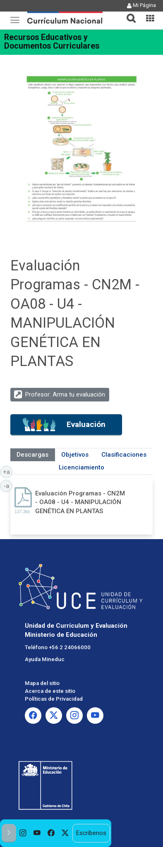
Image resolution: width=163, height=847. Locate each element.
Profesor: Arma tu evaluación (65, 394)
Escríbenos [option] (91, 833)
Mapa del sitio (42, 683)
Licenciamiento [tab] (81, 467)
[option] (23, 833)
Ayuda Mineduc (45, 659)
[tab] (127, 13)
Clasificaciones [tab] (123, 454)
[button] (127, 13)
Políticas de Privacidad (54, 699)
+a (8, 471)
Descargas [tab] (32, 454)
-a (7, 485)
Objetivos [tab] (75, 454)
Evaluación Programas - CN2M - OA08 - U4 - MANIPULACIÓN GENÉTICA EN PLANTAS (80, 502)
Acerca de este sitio (50, 691)
